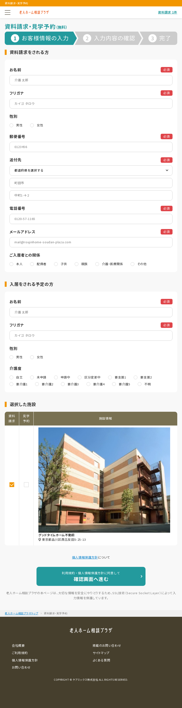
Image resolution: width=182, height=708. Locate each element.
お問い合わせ (21, 667)
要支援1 (120, 377)
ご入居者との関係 (24, 255)
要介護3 (73, 384)
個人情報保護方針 (85, 557)
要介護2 (47, 384)
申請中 (65, 377)
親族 (84, 264)
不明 (147, 384)
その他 (142, 264)
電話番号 (17, 208)
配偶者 (41, 264)
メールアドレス (22, 231)
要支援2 (146, 377)
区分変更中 (92, 377)
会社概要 (18, 645)
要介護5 (124, 384)
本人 (19, 264)
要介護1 (22, 384)
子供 (64, 264)
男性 (19, 125)
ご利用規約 (19, 653)
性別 (13, 116)
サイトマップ (101, 653)
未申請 (41, 377)
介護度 (15, 368)
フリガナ (16, 93)
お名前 (15, 69)
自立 (19, 377)
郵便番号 (17, 136)
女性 (40, 125)
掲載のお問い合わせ (107, 645)
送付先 (15, 160)
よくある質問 (101, 660)
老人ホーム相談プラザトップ (21, 613)
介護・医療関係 (112, 264)
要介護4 (99, 384)
